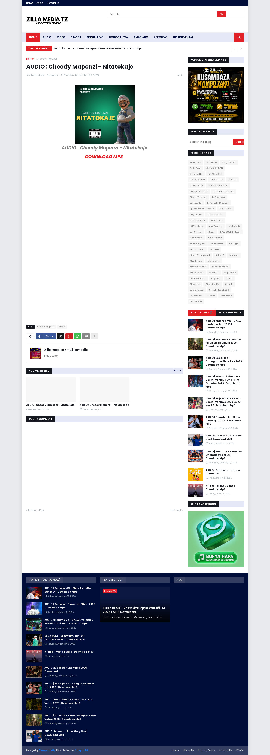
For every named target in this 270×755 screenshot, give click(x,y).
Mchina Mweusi (198, 266)
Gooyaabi (81, 750)
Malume (234, 255)
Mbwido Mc (214, 260)
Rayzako (215, 278)
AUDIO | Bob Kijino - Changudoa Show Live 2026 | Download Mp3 (224, 361)
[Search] (162, 14)
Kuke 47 (220, 255)
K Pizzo (210, 231)
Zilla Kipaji (226, 295)
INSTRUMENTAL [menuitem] (183, 37)
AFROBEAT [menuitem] (161, 37)
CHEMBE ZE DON (214, 168)
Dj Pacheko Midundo (218, 202)
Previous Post (36, 510)
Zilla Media (196, 301)
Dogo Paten (196, 214)
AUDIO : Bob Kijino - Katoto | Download (223, 471)
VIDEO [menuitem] (61, 37)
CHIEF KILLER (196, 173)
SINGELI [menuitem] (76, 37)
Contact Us (52, 2)
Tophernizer (196, 295)
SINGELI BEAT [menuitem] (95, 37)
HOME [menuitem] (33, 37)
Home (29, 2)
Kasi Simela (196, 237)
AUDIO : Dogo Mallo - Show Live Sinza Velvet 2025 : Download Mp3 (68, 701)
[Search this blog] (210, 142)
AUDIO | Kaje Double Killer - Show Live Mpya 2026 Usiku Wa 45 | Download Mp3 (223, 402)
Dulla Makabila (216, 214)
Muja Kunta (230, 272)
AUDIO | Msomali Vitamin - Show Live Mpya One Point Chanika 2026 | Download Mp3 (223, 382)
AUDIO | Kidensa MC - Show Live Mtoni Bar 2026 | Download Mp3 (223, 324)
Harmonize (217, 220)
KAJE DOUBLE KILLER (230, 231)
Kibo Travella (215, 237)
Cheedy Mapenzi (46, 58)
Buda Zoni (195, 168)
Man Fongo (196, 260)
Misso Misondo (220, 266)
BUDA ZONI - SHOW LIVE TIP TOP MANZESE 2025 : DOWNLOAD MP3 (65, 637)
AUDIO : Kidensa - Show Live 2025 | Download (66, 669)
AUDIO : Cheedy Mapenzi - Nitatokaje (50, 405)
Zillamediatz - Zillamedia (66, 349)
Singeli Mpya (196, 289)
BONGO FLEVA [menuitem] (118, 37)
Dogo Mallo (225, 208)
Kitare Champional (200, 255)
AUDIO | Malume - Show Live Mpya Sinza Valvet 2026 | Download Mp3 (97, 48)
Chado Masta (197, 179)
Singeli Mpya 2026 (219, 289)
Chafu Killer (217, 179)
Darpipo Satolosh (199, 191)
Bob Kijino (212, 162)
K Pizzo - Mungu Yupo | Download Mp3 (220, 487)
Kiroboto (214, 249)
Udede (211, 295)
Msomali (213, 272)
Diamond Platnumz (224, 191)
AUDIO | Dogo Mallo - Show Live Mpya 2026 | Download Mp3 (223, 420)
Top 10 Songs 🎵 (202, 312)
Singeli (62, 326)
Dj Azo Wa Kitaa (198, 197)
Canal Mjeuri (215, 173)
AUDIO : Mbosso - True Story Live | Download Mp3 (224, 437)
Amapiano (195, 162)
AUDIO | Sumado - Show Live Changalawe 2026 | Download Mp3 (224, 455)
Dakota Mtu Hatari (218, 185)
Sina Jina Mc (212, 284)
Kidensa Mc (217, 243)
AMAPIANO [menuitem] (141, 37)
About (39, 2)
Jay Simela (196, 231)
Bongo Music (229, 162)
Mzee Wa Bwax (198, 278)
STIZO (229, 278)
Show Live (195, 284)
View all (177, 370)
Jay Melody (234, 226)
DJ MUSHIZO (196, 185)
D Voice (232, 179)
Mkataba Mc (196, 272)
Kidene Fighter (197, 243)
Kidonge (233, 243)
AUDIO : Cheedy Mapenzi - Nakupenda (104, 405)
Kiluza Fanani (197, 249)
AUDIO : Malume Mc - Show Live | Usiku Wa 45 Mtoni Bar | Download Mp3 (68, 621)
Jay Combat (215, 226)
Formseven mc (198, 220)
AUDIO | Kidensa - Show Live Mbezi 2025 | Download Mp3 (69, 605)
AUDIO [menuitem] (47, 37)
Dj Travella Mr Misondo (202, 208)
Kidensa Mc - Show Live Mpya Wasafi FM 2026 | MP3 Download (134, 610)
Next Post (175, 510)
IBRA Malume (196, 226)
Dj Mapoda (195, 202)
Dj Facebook (218, 197)
